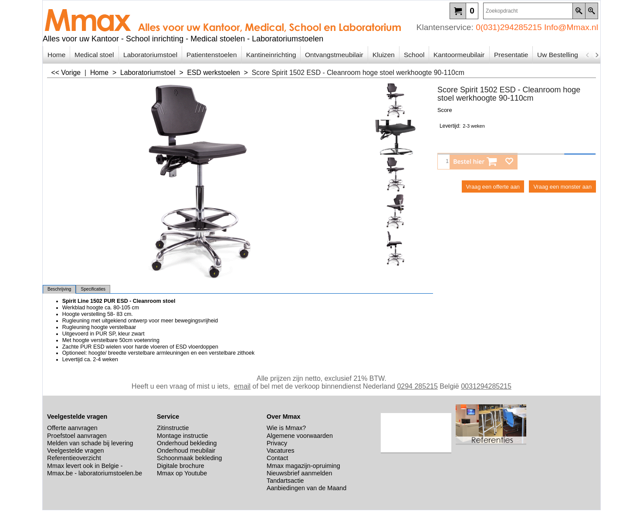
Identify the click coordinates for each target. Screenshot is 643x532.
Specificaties (93, 289)
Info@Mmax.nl (571, 27)
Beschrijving (59, 289)
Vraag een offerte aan (493, 186)
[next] (596, 55)
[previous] (588, 55)
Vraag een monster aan (562, 186)
